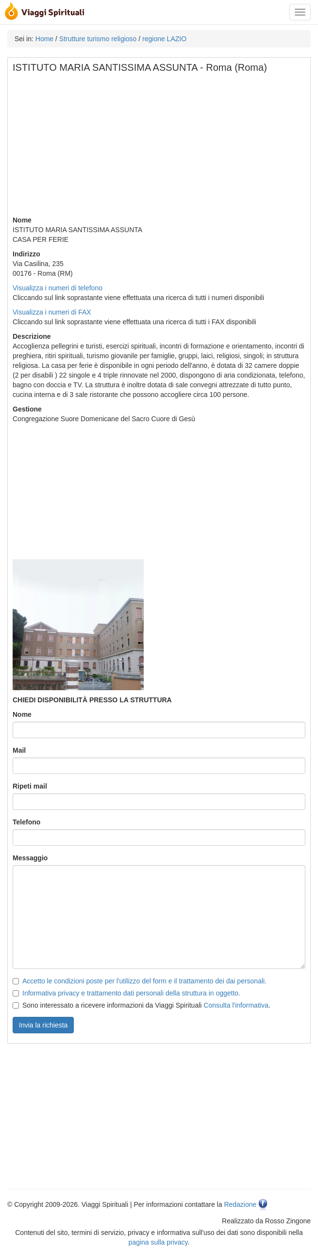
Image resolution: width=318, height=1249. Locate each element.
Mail (19, 750)
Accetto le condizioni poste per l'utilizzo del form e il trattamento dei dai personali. (144, 981)
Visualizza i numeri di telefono (57, 288)
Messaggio (30, 858)
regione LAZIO (164, 39)
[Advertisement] (159, 147)
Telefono (26, 822)
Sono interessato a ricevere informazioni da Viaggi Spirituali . (141, 1005)
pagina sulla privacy (158, 1242)
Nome (22, 714)
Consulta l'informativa (235, 1005)
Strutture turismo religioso (98, 39)
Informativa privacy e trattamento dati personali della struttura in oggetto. (131, 993)
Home (44, 39)
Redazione (240, 1204)
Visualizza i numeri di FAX (52, 312)
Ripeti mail (30, 786)
